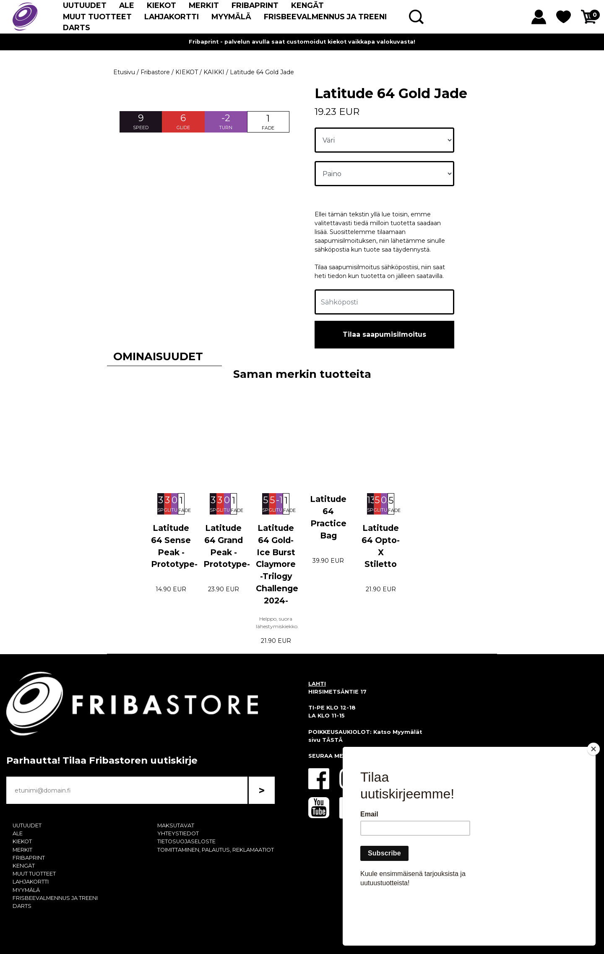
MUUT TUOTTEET (97, 16)
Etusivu (124, 72)
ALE (126, 5)
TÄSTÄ (332, 740)
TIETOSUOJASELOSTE (186, 841)
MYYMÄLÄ (231, 16)
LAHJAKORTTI (171, 16)
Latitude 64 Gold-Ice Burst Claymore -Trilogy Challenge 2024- (277, 564)
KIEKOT (161, 5)
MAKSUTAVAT (175, 825)
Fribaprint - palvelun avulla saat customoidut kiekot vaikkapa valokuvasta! (302, 42)
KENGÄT (307, 5)
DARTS (76, 27)
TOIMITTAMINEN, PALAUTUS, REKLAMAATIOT (215, 850)
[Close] (593, 797)
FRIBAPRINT (255, 5)
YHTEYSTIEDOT (178, 833)
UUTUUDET (85, 5)
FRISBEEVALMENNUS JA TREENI (325, 16)
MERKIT (204, 5)
